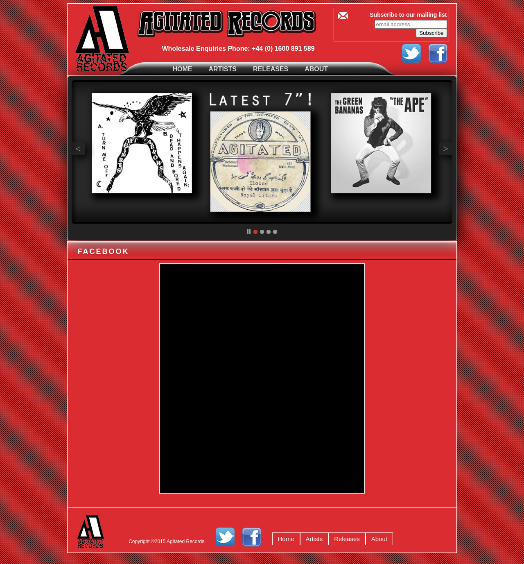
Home (182, 69)
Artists (223, 69)
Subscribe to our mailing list (408, 14)
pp (249, 232)
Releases (270, 69)
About (316, 69)
